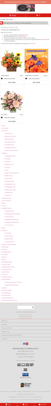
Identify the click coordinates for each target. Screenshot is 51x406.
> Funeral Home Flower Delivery (13, 282)
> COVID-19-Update (6, 290)
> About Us (4, 257)
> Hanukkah (7, 159)
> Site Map (4, 288)
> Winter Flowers (8, 236)
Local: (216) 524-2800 (25, 357)
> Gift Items (4, 249)
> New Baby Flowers (9, 142)
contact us (32, 43)
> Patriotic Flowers (6, 198)
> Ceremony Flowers (6, 269)
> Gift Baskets (5, 247)
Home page (22, 36)
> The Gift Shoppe (6, 293)
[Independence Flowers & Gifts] (25, 11)
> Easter (6, 170)
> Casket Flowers (8, 216)
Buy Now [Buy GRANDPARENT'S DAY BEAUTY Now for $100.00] (36, 82)
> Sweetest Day (8, 192)
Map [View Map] (25, 404)
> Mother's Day (8, 176)
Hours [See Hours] (42, 404)
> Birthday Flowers (9, 139)
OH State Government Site (34, 397)
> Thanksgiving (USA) (9, 156)
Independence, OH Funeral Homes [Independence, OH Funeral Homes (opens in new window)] (11, 391)
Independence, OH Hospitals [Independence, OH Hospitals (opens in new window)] (31, 391)
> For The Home (8, 225)
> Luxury (3, 206)
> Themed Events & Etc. (7, 298)
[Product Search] (25, 307)
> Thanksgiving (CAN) (10, 187)
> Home (3, 126)
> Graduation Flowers (10, 147)
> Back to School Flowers (11, 150)
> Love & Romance (6, 201)
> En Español (4, 254)
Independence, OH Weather (16, 397)
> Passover (7, 167)
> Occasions (4, 131)
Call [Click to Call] (8, 404)
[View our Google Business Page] (24, 344)
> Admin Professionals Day (11, 173)
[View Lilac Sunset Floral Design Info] (12, 99)
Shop (12, 15)
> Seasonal (4, 230)
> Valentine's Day (8, 164)
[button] (25, 374)
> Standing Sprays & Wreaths (12, 214)
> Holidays (4, 153)
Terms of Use (37, 399)
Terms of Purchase (26, 399)
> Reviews (3, 259)
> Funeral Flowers (9, 211)
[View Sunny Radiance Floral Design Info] (12, 60)
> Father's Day (8, 178)
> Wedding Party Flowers (8, 267)
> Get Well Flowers (9, 145)
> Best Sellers (4, 128)
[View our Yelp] (27, 344)
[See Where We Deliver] (25, 316)
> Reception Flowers (6, 277)
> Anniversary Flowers (10, 136)
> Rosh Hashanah (9, 181)
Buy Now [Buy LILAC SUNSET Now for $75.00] (12, 121)
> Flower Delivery (5, 279)
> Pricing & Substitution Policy (9, 300)
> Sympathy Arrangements (11, 219)
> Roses (3, 203)
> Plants (3, 228)
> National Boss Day (9, 190)
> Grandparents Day (9, 184)
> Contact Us (4, 274)
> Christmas (7, 161)
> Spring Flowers (8, 239)
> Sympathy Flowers (6, 208)
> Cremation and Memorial (11, 222)
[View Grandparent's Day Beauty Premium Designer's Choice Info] (36, 60)
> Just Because (8, 133)
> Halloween (7, 195)
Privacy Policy (14, 399)
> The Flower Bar (5, 295)
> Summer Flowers (9, 241)
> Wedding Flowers (6, 252)
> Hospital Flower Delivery (11, 285)
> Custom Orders (5, 264)
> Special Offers (5, 272)
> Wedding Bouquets (6, 262)
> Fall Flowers (8, 233)
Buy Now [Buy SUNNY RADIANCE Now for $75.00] (12, 82)
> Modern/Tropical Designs (8, 244)
